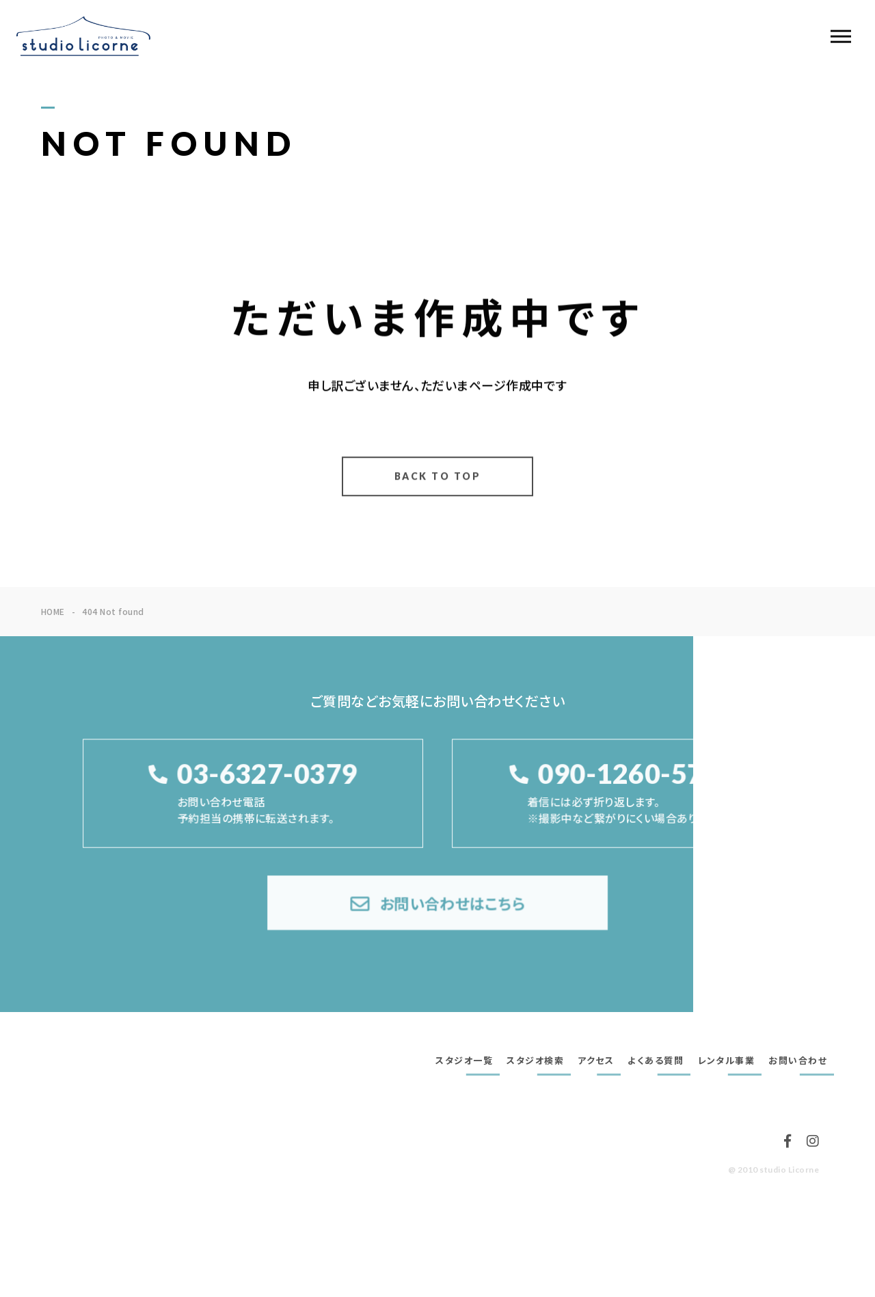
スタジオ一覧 (464, 1060)
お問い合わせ (797, 1060)
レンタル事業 (726, 1060)
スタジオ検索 (535, 1060)
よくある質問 (656, 1060)
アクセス (596, 1060)
